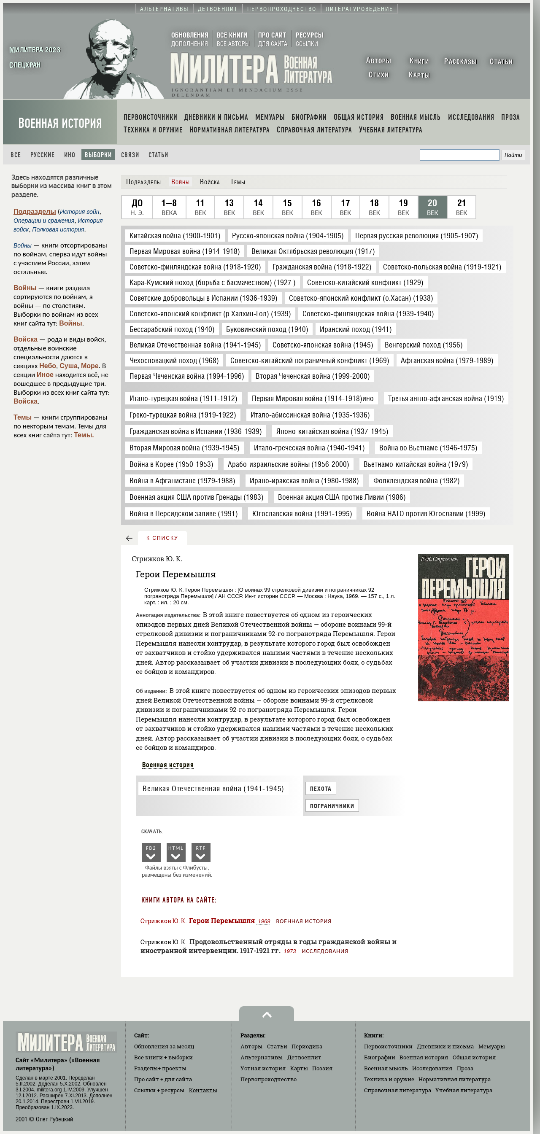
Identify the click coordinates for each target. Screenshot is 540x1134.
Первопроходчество (268, 1079)
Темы (23, 417)
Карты (299, 1068)
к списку (162, 538)
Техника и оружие (389, 1079)
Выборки (98, 155)
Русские (42, 155)
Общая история (474, 1057)
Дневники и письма (445, 1046)
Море (90, 365)
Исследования (325, 951)
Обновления (164, 1046)
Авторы (251, 1046)
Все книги (163, 1057)
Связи (130, 155)
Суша (68, 365)
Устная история (263, 1068)
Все (16, 155)
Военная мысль (386, 1068)
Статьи (158, 155)
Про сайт (163, 1079)
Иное (45, 374)
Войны (25, 287)
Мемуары (491, 1046)
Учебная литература (463, 1090)
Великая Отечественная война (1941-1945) (213, 788)
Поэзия (322, 1068)
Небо (47, 365)
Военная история (60, 123)
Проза (465, 1068)
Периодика (307, 1046)
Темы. (84, 435)
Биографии (379, 1057)
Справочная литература (397, 1090)
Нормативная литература (454, 1079)
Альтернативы (261, 1057)
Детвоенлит (304, 1057)
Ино (70, 155)
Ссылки (159, 1090)
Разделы (160, 1068)
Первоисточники (388, 1046)
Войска (26, 339)
